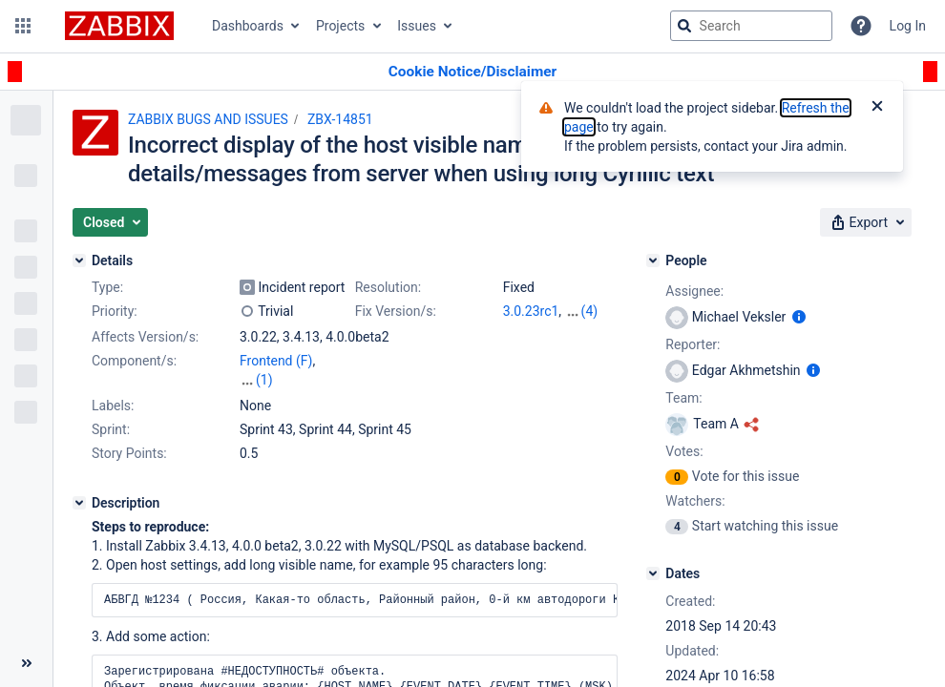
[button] (23, 26)
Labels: (113, 405)
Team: (683, 398)
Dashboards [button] (248, 25)
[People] (653, 260)
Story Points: (129, 453)
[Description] (79, 503)
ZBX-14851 (340, 119)
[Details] (79, 260)
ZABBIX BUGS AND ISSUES (208, 119)
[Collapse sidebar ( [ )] (26, 663)
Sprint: (111, 429)
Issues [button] (416, 25)
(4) (589, 311)
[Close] (877, 107)
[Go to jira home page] (119, 26)
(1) (264, 379)
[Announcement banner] (472, 72)
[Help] (861, 25)
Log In (908, 25)
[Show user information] (799, 316)
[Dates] (653, 573)
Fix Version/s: (395, 311)
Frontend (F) (276, 360)
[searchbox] (751, 25)
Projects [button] (340, 25)
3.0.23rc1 (531, 311)
